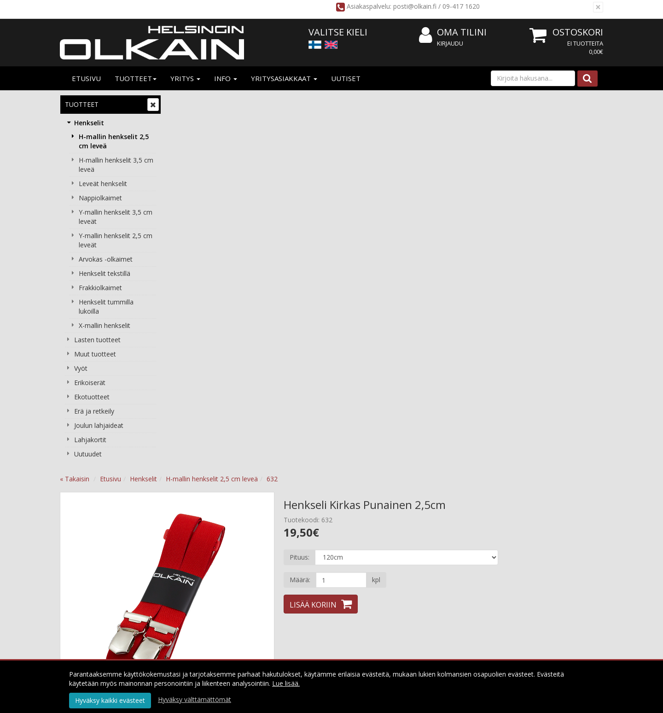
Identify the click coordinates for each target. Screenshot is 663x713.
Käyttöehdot (303, 550)
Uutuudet (88, 454)
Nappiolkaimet (100, 197)
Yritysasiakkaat (284, 78)
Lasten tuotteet (97, 339)
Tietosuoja (301, 536)
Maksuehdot (303, 564)
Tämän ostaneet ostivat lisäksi (413, 392)
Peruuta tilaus (305, 578)
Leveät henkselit (103, 183)
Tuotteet (136, 78)
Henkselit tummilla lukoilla (106, 307)
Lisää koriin (420, 229)
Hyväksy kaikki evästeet (110, 700)
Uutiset (346, 78)
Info (225, 78)
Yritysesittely (195, 536)
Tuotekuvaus (199, 392)
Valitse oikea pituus (421, 578)
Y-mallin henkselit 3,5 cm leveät (115, 217)
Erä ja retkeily (94, 411)
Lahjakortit (90, 439)
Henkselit (89, 122)
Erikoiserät (89, 382)
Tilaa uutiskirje (329, 618)
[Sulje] (598, 7)
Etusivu (86, 78)
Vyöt (80, 368)
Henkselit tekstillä (104, 273)
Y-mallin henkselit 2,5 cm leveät (115, 240)
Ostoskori (577, 32)
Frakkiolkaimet (100, 287)
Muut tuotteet (95, 354)
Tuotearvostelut (328, 392)
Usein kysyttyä (414, 564)
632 (382, 103)
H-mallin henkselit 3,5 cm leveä (116, 165)
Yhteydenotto (196, 578)
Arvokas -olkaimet (106, 259)
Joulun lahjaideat (98, 425)
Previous (187, 221)
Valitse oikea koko (262, 392)
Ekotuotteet (92, 396)
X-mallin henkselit (104, 325)
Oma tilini (453, 32)
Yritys (185, 78)
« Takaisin (185, 103)
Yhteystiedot (195, 564)
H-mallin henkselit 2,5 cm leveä (114, 141)
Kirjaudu (450, 43)
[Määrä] (448, 204)
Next (365, 221)
